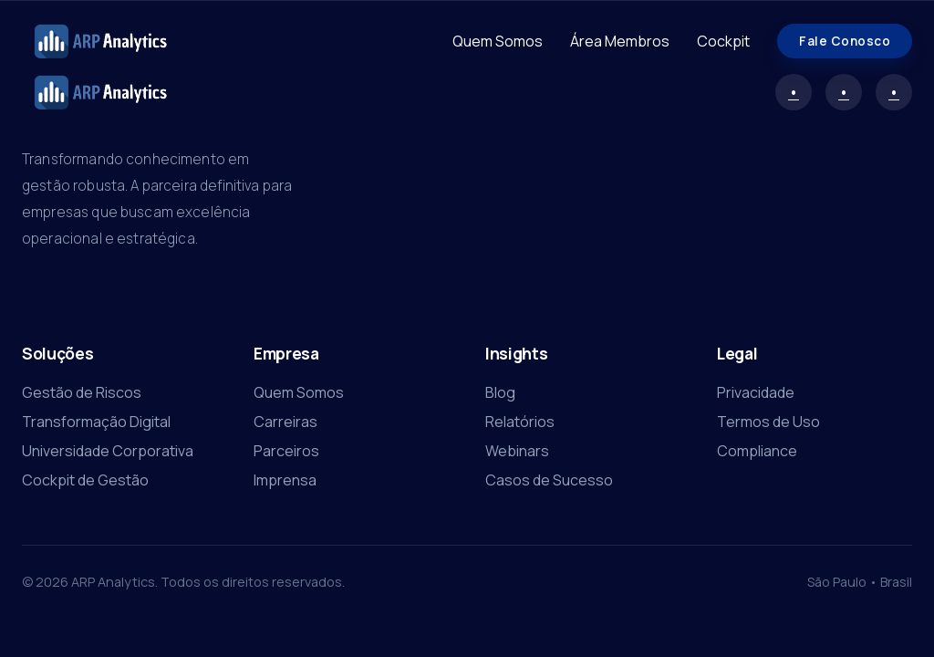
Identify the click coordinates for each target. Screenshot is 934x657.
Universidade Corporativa (107, 451)
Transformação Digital (96, 422)
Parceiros (286, 451)
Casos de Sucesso (549, 480)
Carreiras (285, 422)
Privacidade (755, 392)
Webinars (517, 451)
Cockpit (723, 41)
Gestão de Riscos (81, 392)
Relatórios (520, 422)
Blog (500, 392)
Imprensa (285, 480)
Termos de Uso (768, 422)
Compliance (757, 451)
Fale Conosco (844, 41)
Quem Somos (497, 41)
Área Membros (619, 41)
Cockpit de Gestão (85, 480)
